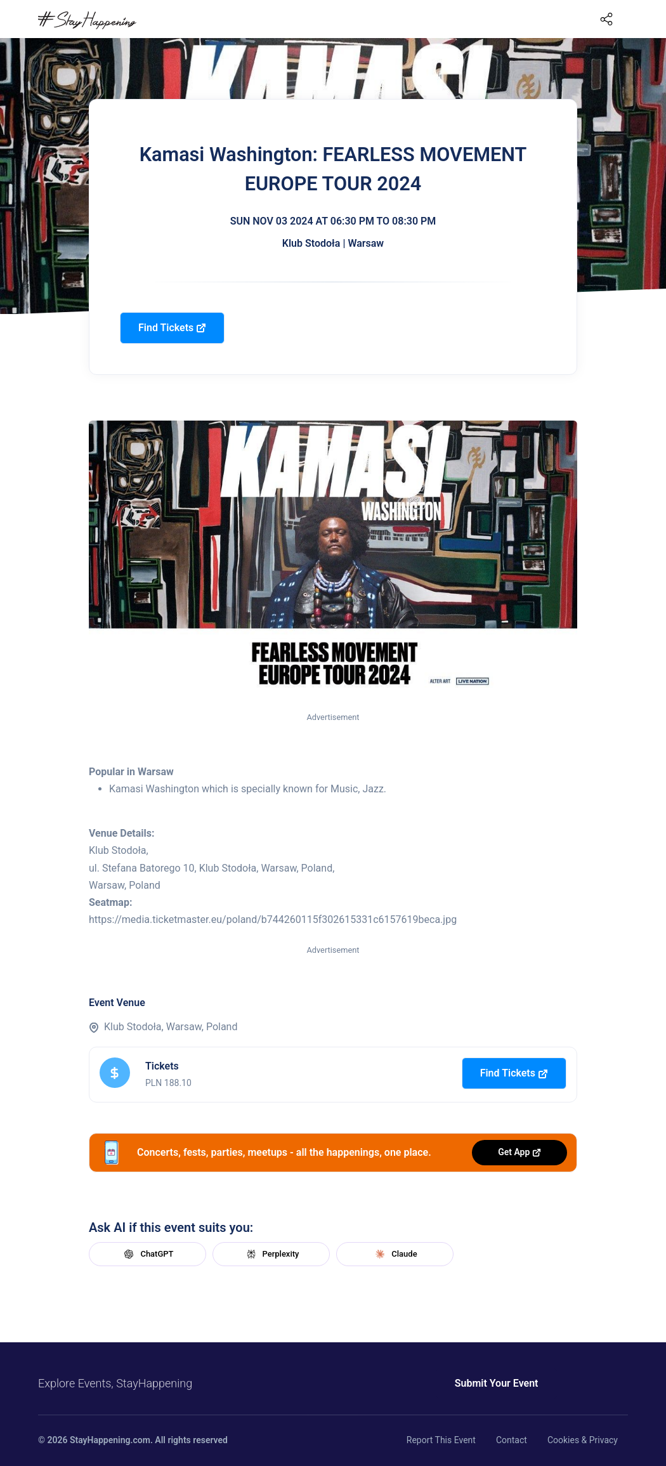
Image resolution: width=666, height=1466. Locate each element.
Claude (394, 1254)
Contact (511, 1440)
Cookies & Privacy (582, 1440)
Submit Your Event (497, 1383)
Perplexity (271, 1254)
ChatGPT (147, 1254)
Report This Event (441, 1440)
